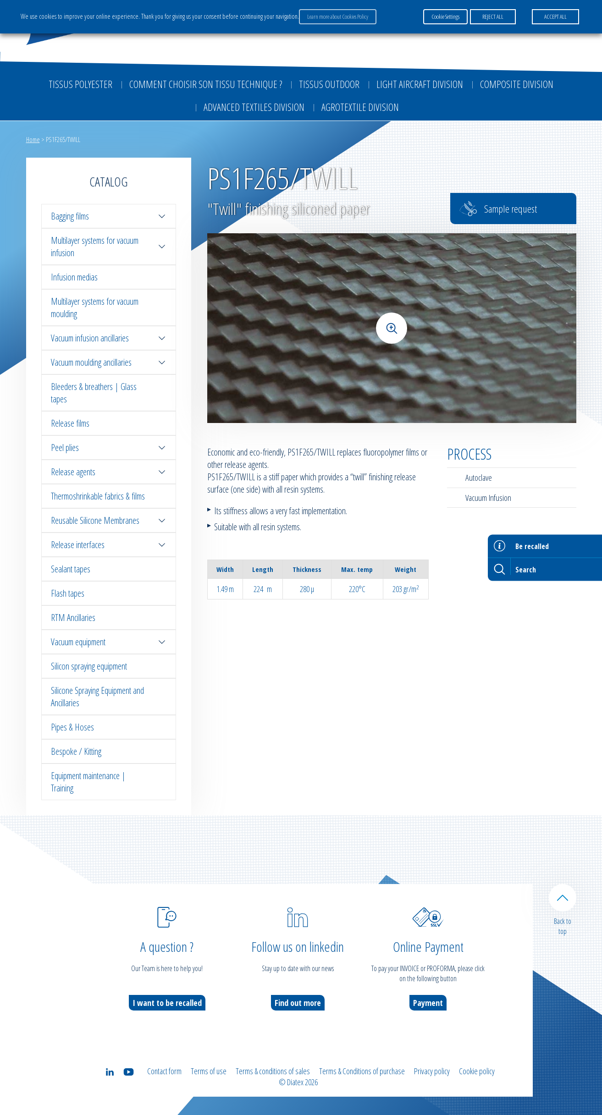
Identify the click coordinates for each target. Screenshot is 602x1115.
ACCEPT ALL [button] (555, 16)
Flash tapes (67, 593)
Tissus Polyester (80, 84)
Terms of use (208, 1071)
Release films (70, 423)
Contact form (164, 1071)
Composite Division (516, 84)
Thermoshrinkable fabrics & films (98, 496)
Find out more (298, 1002)
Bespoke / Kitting (76, 751)
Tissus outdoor (329, 84)
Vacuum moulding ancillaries (108, 362)
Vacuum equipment (108, 642)
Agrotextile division (360, 107)
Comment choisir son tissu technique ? (205, 84)
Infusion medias (74, 277)
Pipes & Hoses (72, 727)
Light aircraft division (419, 84)
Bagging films (108, 216)
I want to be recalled (167, 1002)
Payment (428, 1002)
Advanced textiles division (254, 107)
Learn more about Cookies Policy (337, 16)
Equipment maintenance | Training (88, 781)
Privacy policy (432, 1071)
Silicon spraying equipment (89, 666)
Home (33, 139)
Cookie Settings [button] (445, 16)
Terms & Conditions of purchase (362, 1071)
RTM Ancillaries (73, 617)
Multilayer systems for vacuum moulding (94, 307)
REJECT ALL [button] (492, 16)
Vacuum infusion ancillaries (108, 338)
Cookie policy (477, 1071)
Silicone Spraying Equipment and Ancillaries (97, 696)
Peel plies (108, 447)
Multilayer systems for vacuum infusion (108, 246)
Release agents (108, 472)
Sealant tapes (70, 569)
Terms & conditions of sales (273, 1071)
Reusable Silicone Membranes (108, 520)
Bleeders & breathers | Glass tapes (94, 392)
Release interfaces (108, 544)
